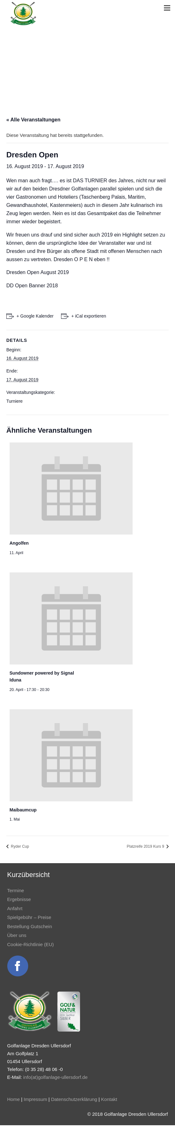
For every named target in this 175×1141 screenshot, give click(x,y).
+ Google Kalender (34, 316)
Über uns (17, 935)
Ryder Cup (19, 846)
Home (13, 1099)
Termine (15, 890)
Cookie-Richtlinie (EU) (30, 944)
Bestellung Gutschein (29, 926)
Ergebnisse (19, 899)
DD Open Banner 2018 (32, 285)
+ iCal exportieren (88, 316)
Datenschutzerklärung (74, 1099)
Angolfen (19, 543)
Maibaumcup (23, 809)
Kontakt (109, 1099)
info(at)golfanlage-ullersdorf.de (55, 1077)
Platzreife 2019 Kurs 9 (146, 846)
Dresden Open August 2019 (37, 272)
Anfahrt (14, 908)
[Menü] (167, 8)
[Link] (23, 13)
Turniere (14, 401)
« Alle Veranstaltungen (33, 119)
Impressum (35, 1099)
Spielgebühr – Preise (29, 917)
